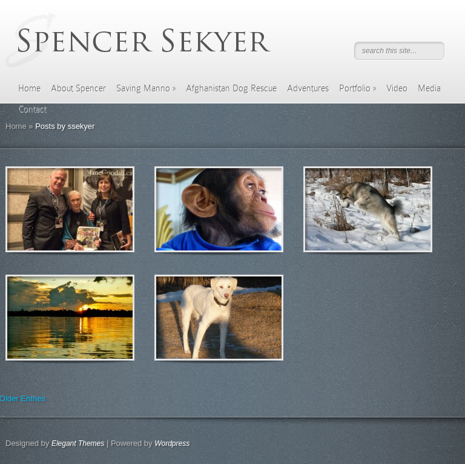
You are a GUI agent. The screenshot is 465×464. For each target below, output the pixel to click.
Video (396, 88)
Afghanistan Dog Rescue (231, 88)
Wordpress (172, 443)
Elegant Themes (77, 443)
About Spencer (78, 88)
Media (429, 88)
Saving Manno (146, 88)
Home (29, 88)
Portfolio (357, 88)
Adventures (308, 88)
